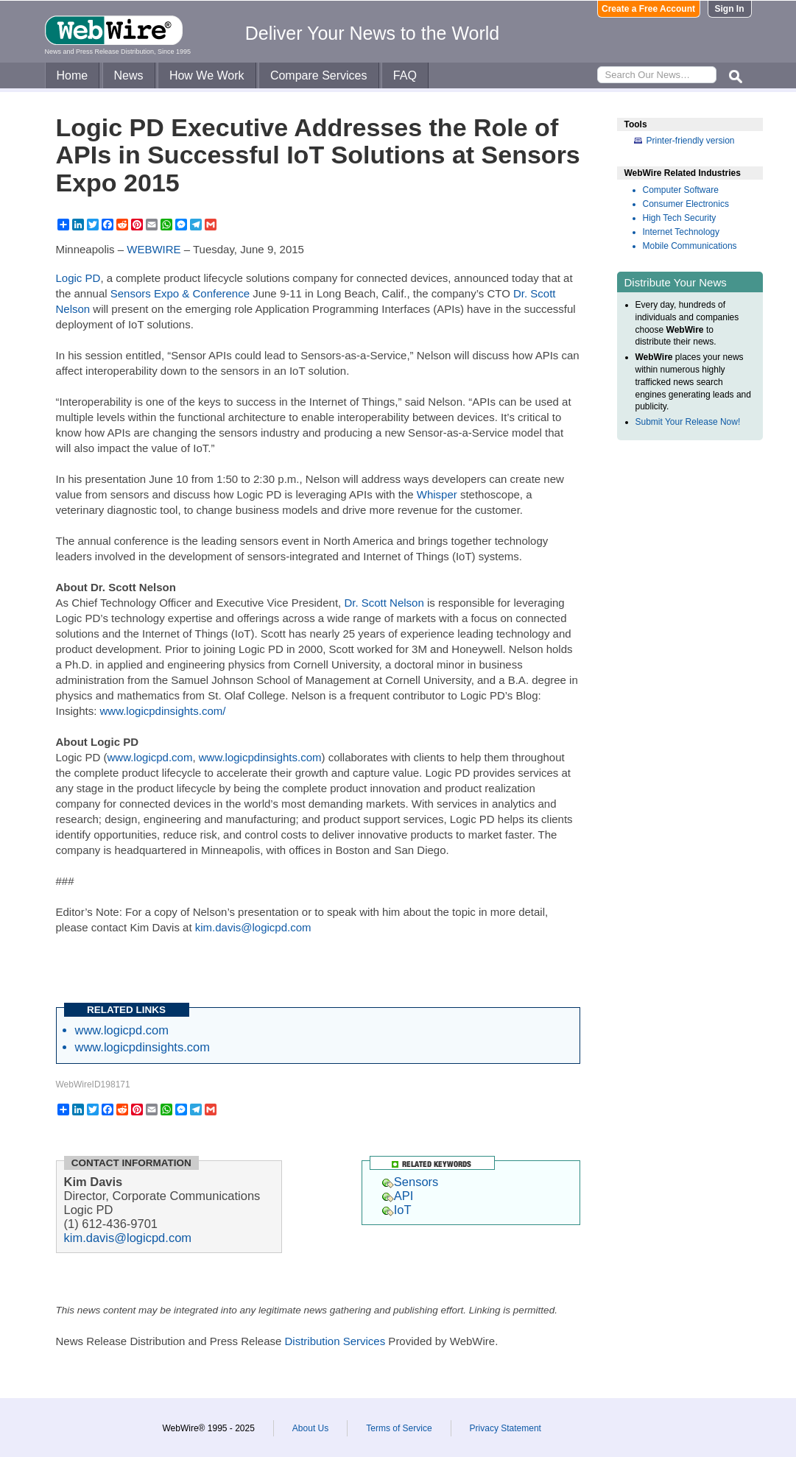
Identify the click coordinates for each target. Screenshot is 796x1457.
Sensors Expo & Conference (180, 293)
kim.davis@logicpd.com (253, 927)
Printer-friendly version (691, 140)
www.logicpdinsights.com (260, 757)
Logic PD (78, 278)
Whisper (437, 494)
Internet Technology (681, 232)
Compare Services (318, 75)
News (129, 75)
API (398, 1195)
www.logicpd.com (150, 757)
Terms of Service (399, 1428)
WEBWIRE (153, 249)
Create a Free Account (648, 9)
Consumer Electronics (686, 204)
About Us (310, 1428)
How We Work (206, 75)
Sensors (410, 1181)
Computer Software (681, 190)
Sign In (729, 9)
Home (72, 75)
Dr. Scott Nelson (383, 602)
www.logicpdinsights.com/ (163, 711)
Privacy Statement (505, 1428)
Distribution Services (334, 1341)
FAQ (405, 75)
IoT (397, 1209)
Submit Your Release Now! (688, 422)
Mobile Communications (690, 246)
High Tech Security (679, 218)
